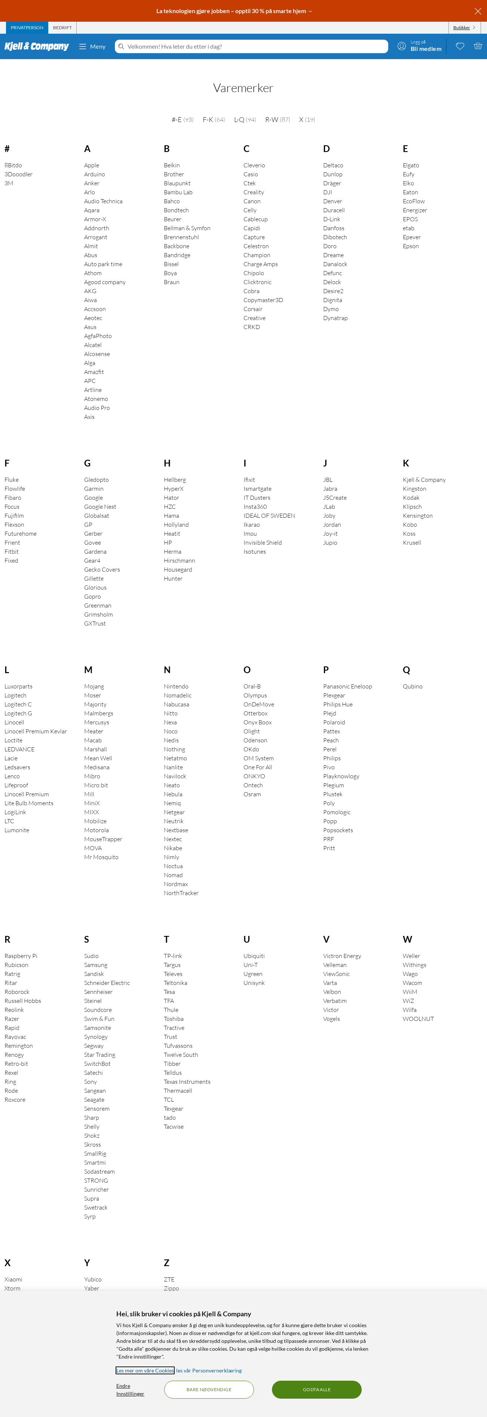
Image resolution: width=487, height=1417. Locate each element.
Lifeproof (16, 774)
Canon (252, 190)
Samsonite (97, 1017)
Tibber (172, 1053)
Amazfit (94, 361)
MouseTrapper (103, 828)
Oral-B (252, 675)
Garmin (94, 478)
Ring (10, 1071)
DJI (327, 181)
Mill (89, 783)
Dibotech (335, 226)
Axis (89, 406)
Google (93, 487)
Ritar (10, 972)
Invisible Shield (263, 532)
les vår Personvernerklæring (209, 1370)
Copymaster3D (263, 289)
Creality (254, 181)
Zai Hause (177, 1286)
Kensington (418, 505)
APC (90, 370)
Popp (330, 810)
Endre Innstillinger (130, 1390)
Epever (412, 226)
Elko (408, 172)
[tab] (27, 28)
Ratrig (12, 963)
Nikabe (173, 837)
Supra (91, 1188)
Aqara (91, 199)
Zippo (171, 1277)
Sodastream (99, 1161)
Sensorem (97, 1098)
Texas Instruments (187, 1071)
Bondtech (176, 199)
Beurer (172, 208)
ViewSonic (336, 963)
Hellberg (175, 469)
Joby (329, 505)
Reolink (14, 999)
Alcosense (97, 343)
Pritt (329, 837)
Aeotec (93, 307)
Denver (332, 190)
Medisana (97, 756)
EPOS (410, 208)
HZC (170, 496)
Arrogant (95, 226)
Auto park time (103, 253)
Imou (250, 523)
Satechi (93, 1062)
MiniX (92, 792)
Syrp (90, 1206)
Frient (12, 532)
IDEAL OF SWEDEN (269, 505)
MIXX (91, 801)
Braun (172, 271)
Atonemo (96, 388)
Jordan (332, 514)
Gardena (95, 541)
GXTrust (95, 613)
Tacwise (174, 1116)
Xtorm (12, 1277)
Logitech (15, 684)
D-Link (331, 208)
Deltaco (333, 154)
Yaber (91, 1277)
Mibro (92, 765)
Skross (92, 1134)
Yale (89, 1286)
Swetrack (96, 1197)
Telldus (173, 1062)
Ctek (250, 172)
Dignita (332, 289)
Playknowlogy (341, 765)
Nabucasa (176, 693)
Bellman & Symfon (187, 217)
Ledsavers (17, 756)
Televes (173, 963)
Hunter (173, 568)
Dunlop (333, 163)
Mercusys (96, 711)
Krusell (412, 532)
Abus (90, 244)
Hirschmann (179, 550)
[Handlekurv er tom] (478, 46)
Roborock (17, 981)
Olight (252, 720)
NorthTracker (181, 882)
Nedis (171, 729)
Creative (255, 307)
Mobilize (95, 810)
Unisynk (254, 972)
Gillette (94, 568)
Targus (172, 954)
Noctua (173, 855)
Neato (172, 774)
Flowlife (14, 478)
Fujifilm (14, 505)
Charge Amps (261, 253)
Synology (96, 1026)
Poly (329, 792)
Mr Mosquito (101, 846)
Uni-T (251, 954)
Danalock (335, 253)
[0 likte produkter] (460, 46)
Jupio (330, 532)
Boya (170, 262)
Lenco (12, 765)
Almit (91, 235)
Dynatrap (335, 307)
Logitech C (18, 693)
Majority (95, 693)
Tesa (169, 981)
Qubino (413, 675)
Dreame (333, 244)
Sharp (91, 1107)
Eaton (410, 181)
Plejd (329, 702)
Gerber (93, 523)
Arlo (89, 181)
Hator (171, 487)
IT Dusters (257, 487)
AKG (90, 280)
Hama (171, 505)
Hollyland (176, 514)
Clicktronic (258, 271)
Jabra (330, 478)
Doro (330, 235)
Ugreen (253, 963)
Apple (91, 154)
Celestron (256, 235)
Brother (174, 163)
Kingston (414, 478)
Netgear (174, 801)
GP (88, 514)
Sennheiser (98, 981)
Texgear (173, 1098)
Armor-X (95, 208)
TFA (169, 990)
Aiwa (90, 289)
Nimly (171, 846)
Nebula (173, 783)
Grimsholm (98, 604)
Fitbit (11, 541)
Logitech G (18, 702)
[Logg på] (419, 46)
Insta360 (255, 496)
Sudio (91, 945)
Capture (254, 226)
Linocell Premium (26, 783)
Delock (332, 271)
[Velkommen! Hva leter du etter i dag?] (256, 46)
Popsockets (338, 819)
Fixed (11, 550)
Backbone (176, 235)
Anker (91, 172)
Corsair (253, 298)
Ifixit (249, 469)
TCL (169, 1089)
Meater (93, 720)
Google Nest (100, 496)
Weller (411, 945)
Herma (172, 541)
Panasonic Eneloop (347, 675)
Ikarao (252, 514)
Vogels (331, 1008)
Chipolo (254, 262)
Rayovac (15, 1026)
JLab (329, 496)
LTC (9, 810)
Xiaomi (13, 1268)
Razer (11, 1008)
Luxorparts (18, 675)
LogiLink (15, 801)
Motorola (96, 819)
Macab (93, 729)
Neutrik (174, 810)
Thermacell (178, 1080)
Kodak (411, 487)
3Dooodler (18, 163)
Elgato (411, 154)
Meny (92, 46)
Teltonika (175, 972)
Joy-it (330, 523)
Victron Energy (342, 945)
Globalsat (96, 505)
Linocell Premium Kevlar (35, 720)
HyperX (174, 478)
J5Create (335, 487)
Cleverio (254, 154)
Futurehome (20, 523)
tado (170, 1107)
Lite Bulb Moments (28, 792)
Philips (332, 747)
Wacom (412, 972)
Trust (170, 1026)
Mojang (94, 675)
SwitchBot (97, 1053)
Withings (414, 954)
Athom (93, 262)
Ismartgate (258, 478)
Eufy (408, 163)
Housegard (178, 559)
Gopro (92, 586)
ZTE (169, 1268)
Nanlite (173, 756)
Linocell (14, 711)
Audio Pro (97, 397)
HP (168, 532)
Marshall (95, 738)
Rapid (11, 1017)
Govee (92, 532)
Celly (250, 199)
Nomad (173, 864)
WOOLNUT (418, 1008)
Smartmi (95, 1152)
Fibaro (12, 487)
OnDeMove (259, 693)
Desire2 (333, 280)
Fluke (11, 469)
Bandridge (177, 244)
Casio (251, 163)
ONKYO (254, 765)
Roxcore (14, 1089)
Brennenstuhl (181, 226)
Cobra (252, 280)
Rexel (11, 1062)
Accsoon (95, 298)
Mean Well (98, 747)
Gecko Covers (102, 559)
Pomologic (336, 801)
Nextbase (176, 819)
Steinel (93, 990)
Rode (11, 1080)
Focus (11, 496)
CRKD (252, 316)
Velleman (335, 954)
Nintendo (176, 675)
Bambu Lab (178, 181)
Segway (94, 1035)
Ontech (253, 774)
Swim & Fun (99, 1008)
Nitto (171, 702)
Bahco (172, 190)
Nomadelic (178, 684)
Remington (18, 1035)
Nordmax (176, 873)
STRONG (96, 1170)
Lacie (11, 747)
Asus (90, 316)
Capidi (252, 217)
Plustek (333, 783)
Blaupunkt (177, 172)
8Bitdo (13, 154)
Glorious (95, 577)
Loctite (13, 729)
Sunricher (96, 1179)
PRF (328, 828)
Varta (330, 972)
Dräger (332, 172)
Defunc (332, 262)
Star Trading (99, 1044)
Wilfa (410, 999)
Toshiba (174, 1008)
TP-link (173, 945)
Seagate (94, 1089)
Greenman (97, 595)
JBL (328, 469)
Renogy (14, 1044)
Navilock (175, 765)
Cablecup (256, 208)
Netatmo (175, 747)
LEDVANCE (19, 738)
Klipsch (412, 496)
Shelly (91, 1116)
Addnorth (96, 217)
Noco (171, 720)
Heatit (172, 523)
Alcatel (93, 334)
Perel (330, 738)
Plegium (333, 774)
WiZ (408, 990)
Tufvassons (178, 1035)
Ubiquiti (254, 945)
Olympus (255, 684)
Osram (252, 783)
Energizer (415, 199)
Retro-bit (16, 1053)
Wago (410, 963)
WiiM (410, 981)
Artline (93, 379)
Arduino (94, 163)
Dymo (331, 298)
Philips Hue (338, 693)
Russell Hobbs (22, 990)
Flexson (14, 514)
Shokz (91, 1125)
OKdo (251, 738)
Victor (331, 999)
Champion (257, 244)
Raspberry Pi (20, 945)
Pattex (331, 720)
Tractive (174, 1017)
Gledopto (96, 469)
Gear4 (92, 550)
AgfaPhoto (98, 325)
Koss (409, 523)
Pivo (329, 756)
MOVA (93, 837)
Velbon (332, 981)
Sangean (95, 1080)
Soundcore (98, 999)
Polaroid (334, 711)
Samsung (95, 954)
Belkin (172, 154)
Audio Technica (103, 190)
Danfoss (333, 217)
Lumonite (16, 819)
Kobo (410, 514)
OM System (259, 747)
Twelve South (181, 1044)
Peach (331, 729)
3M (8, 172)
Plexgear (334, 684)
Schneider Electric (107, 972)
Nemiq (172, 792)
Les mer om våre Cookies (145, 1370)
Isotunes (255, 541)
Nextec (173, 828)
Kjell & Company (424, 469)
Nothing (174, 738)
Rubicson (16, 954)
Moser (92, 684)
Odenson (255, 729)
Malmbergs (98, 702)
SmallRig (95, 1143)
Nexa (170, 711)
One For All (258, 756)
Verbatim (335, 990)
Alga (89, 352)
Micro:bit (96, 774)
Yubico (93, 1268)
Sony (90, 1071)
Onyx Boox (258, 711)
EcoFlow (414, 190)
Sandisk (94, 963)
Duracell (334, 199)
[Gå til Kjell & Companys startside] (39, 46)
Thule (171, 999)
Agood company (105, 271)
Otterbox (255, 702)
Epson (411, 235)
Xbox (11, 1286)
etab (408, 217)
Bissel (171, 253)
